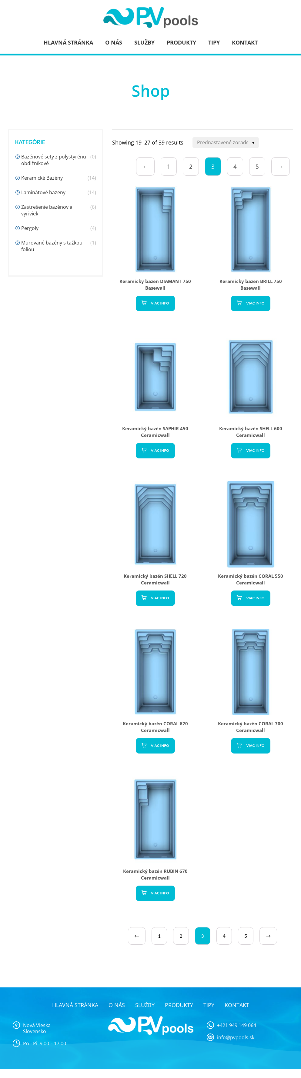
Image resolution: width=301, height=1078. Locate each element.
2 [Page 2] (190, 166)
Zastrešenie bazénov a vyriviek (46, 210)
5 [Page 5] (257, 166)
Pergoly (29, 228)
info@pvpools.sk (235, 1037)
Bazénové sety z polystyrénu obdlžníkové (53, 160)
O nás (113, 42)
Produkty (181, 42)
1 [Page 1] (168, 166)
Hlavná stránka (68, 42)
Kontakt (245, 42)
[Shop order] (225, 142)
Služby (144, 42)
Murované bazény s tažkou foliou (51, 246)
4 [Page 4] (235, 166)
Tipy (214, 42)
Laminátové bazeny (43, 192)
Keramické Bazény (42, 178)
